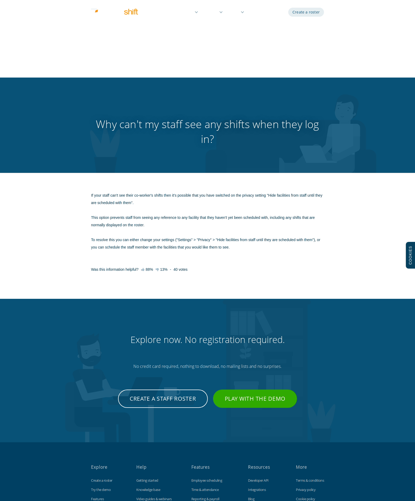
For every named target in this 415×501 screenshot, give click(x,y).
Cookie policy (305, 420)
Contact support (148, 448)
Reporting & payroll (205, 420)
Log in (276, 12)
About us (97, 448)
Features (185, 12)
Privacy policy (305, 411)
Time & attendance (205, 411)
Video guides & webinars (154, 420)
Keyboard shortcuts (150, 429)
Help (235, 12)
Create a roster (306, 12)
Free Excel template (262, 448)
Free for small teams (205, 448)
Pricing (211, 12)
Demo (257, 12)
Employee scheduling (206, 401)
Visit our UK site (307, 448)
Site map (302, 438)
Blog (251, 420)
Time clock (255, 429)
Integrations (257, 411)
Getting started (147, 401)
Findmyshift (135, 477)
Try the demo (101, 411)
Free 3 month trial (104, 438)
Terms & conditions (310, 401)
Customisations (259, 438)
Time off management (207, 438)
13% (162, 191)
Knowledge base (148, 411)
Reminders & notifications (210, 429)
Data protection (307, 429)
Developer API (258, 401)
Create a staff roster (163, 320)
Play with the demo (255, 320)
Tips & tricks (145, 438)
